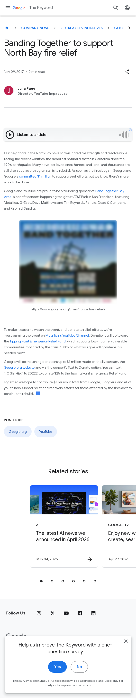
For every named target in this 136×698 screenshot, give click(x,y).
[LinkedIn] (93, 613)
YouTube (45, 431)
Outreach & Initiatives (82, 28)
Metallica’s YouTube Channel (67, 335)
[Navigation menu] (8, 8)
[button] (126, 71)
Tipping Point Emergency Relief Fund (38, 341)
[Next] (129, 28)
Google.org (18, 431)
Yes (57, 673)
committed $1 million (35, 176)
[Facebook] (80, 613)
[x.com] (52, 613)
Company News (35, 28)
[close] (125, 647)
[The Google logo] (16, 637)
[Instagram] (39, 613)
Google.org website (19, 367)
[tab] (41, 581)
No (79, 673)
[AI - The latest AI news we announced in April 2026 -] (64, 526)
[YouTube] (66, 613)
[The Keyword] (7, 28)
